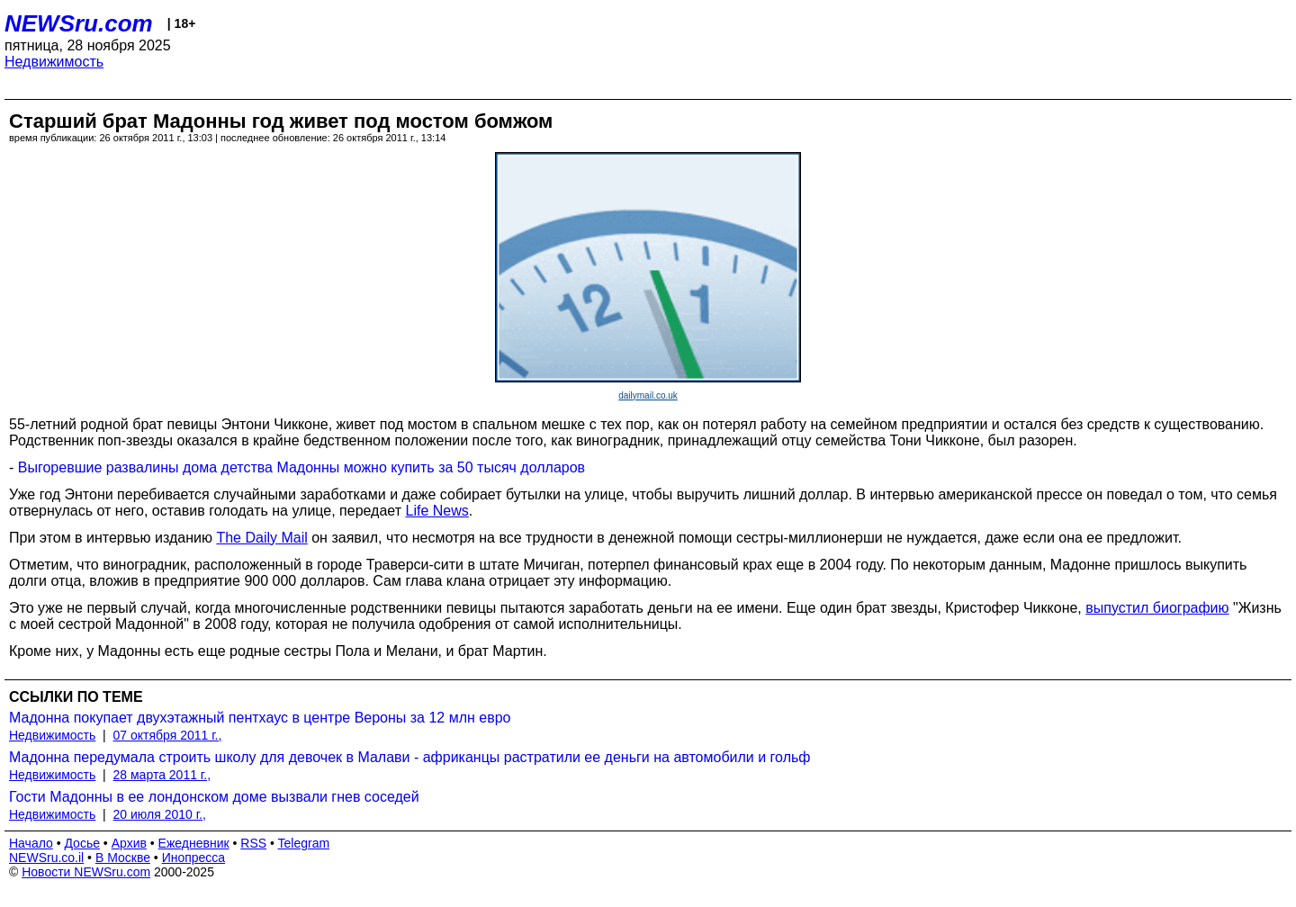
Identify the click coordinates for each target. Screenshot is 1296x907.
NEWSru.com (78, 23)
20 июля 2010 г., (159, 814)
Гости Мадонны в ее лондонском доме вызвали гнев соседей (214, 796)
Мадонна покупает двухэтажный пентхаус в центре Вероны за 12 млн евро (260, 717)
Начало (31, 843)
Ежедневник (194, 843)
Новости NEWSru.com (86, 872)
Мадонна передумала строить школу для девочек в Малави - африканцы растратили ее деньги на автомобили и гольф (409, 757)
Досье (82, 843)
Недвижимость (54, 61)
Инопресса (194, 857)
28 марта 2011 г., (162, 775)
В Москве (122, 857)
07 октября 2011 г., (167, 735)
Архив (129, 843)
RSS (253, 843)
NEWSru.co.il (46, 857)
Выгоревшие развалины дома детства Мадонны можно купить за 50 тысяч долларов (301, 467)
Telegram (304, 843)
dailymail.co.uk (648, 395)
